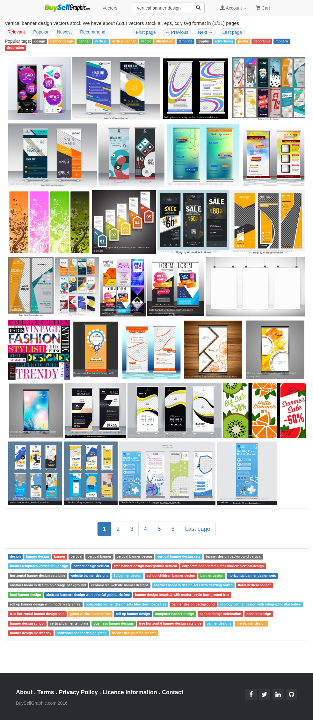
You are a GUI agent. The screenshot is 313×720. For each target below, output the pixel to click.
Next (205, 32)
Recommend (92, 31)
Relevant (16, 31)
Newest (64, 31)
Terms (45, 692)
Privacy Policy (78, 692)
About (24, 692)
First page (146, 32)
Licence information (130, 692)
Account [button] (233, 8)
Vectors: (110, 8)
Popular (40, 31)
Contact (172, 692)
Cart (263, 7)
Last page (232, 32)
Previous (176, 32)
